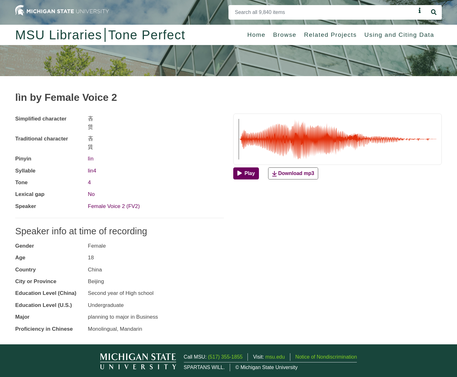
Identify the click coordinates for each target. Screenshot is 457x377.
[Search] (322, 12)
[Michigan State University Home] (62, 10)
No (91, 194)
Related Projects (330, 34)
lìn (90, 159)
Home (256, 34)
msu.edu (275, 357)
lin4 (92, 171)
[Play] (246, 173)
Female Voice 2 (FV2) (114, 206)
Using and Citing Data (399, 34)
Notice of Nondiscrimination (326, 357)
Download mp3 (293, 174)
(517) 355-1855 (225, 357)
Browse (285, 34)
